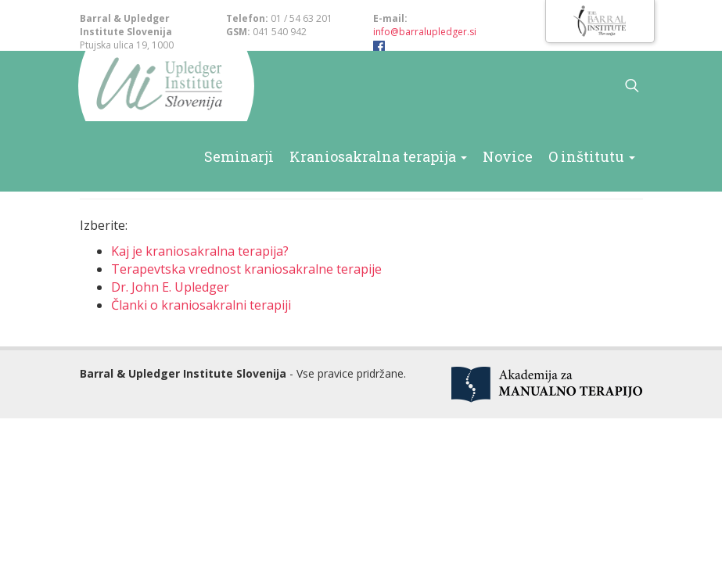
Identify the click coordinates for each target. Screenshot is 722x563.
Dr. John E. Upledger (170, 287)
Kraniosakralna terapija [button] (423, 154)
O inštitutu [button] (600, 154)
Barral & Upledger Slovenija (156, 86)
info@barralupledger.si (424, 31)
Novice (531, 154)
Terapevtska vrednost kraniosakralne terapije (246, 269)
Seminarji (306, 154)
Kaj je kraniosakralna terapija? (200, 251)
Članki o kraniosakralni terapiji (201, 305)
